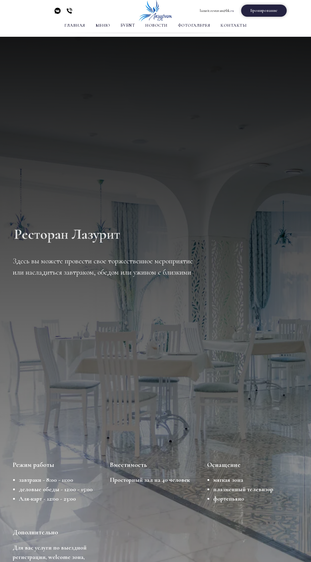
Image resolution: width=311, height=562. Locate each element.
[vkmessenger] (57, 12)
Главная (74, 25)
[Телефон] (69, 12)
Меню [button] (103, 25)
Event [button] (128, 25)
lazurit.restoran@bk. (215, 10)
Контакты (233, 25)
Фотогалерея (194, 25)
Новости (156, 25)
